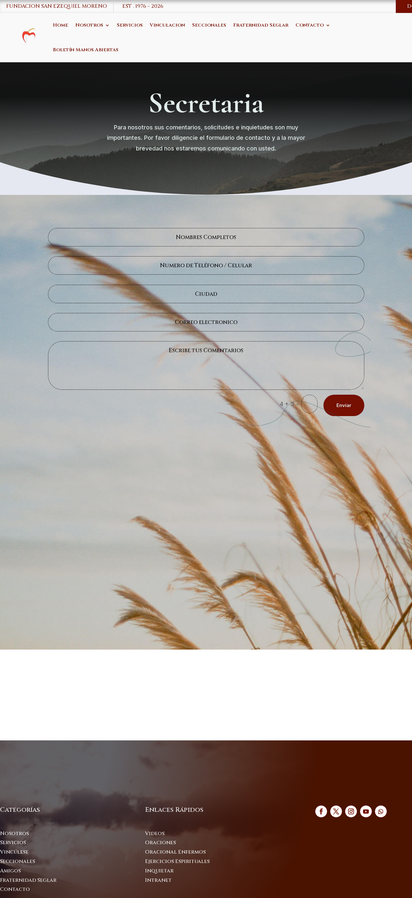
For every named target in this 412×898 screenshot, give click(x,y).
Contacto (310, 25)
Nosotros (89, 25)
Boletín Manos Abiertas (85, 49)
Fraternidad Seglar (260, 25)
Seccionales (209, 25)
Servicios (130, 25)
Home (60, 25)
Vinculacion (167, 25)
